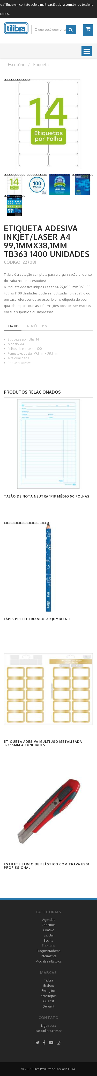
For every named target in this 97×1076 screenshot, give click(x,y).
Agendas (48, 920)
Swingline (48, 991)
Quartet (48, 1001)
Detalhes (12, 326)
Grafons (48, 985)
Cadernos (48, 925)
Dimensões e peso (36, 326)
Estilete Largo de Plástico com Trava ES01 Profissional (46, 866)
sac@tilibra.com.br (48, 1031)
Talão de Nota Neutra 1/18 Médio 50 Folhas (46, 496)
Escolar (48, 935)
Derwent (48, 1006)
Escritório (48, 946)
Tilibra (48, 980)
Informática (49, 956)
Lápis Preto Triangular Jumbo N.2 (37, 619)
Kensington (49, 996)
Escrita (48, 940)
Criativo (48, 930)
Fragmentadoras (48, 951)
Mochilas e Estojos (48, 961)
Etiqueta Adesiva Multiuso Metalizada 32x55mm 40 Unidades (43, 743)
